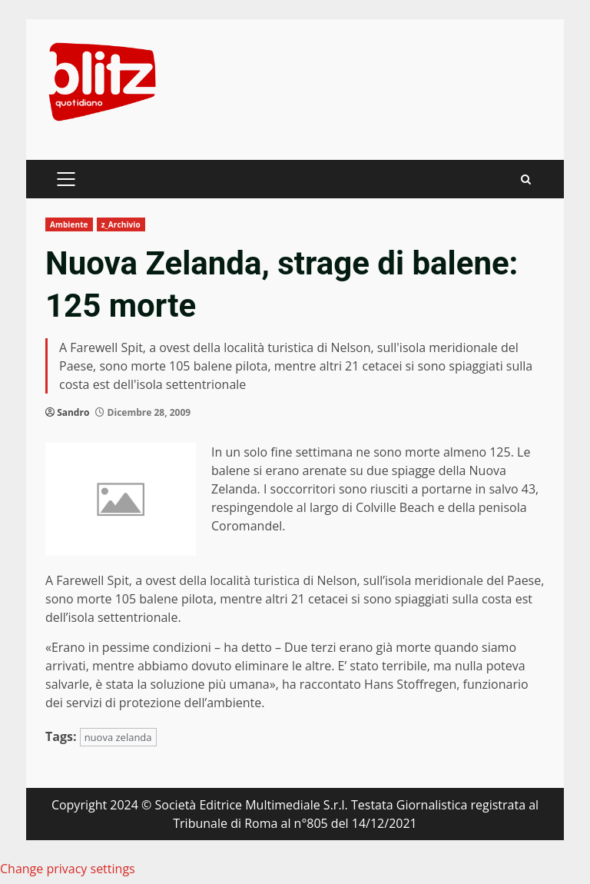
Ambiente (69, 224)
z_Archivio (121, 224)
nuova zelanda (118, 737)
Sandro (73, 412)
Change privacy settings (67, 868)
